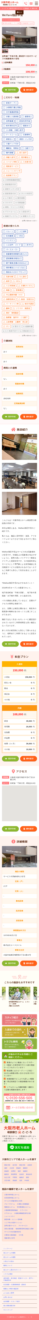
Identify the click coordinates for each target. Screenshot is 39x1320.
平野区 (15, 1177)
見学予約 (10, 90)
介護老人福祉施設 (10, 1235)
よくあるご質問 (8, 1293)
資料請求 (29, 90)
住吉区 (21, 1174)
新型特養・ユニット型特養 (13, 1219)
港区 (5, 1168)
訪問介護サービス (10, 1225)
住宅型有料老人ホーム (11, 1198)
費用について (7, 1265)
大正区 (12, 1168)
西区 (27, 1177)
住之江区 (7, 1177)
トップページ (7, 1248)
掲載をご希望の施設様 (10, 1289)
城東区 (25, 1171)
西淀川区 (7, 1165)
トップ (4, 8)
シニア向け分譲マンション (13, 1222)
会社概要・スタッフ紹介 (11, 1301)
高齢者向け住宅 (9, 1238)
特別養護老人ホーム (24, 1207)
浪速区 (15, 1180)
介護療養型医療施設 (11, 1210)
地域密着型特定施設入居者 (25, 1229)
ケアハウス (24, 1210)
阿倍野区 (14, 1174)
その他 (21, 1235)
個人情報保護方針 (9, 1305)
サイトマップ (7, 1310)
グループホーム (9, 1204)
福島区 (21, 1177)
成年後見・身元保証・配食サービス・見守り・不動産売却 (19, 1279)
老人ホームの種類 (9, 1253)
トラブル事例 (7, 1274)
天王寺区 (7, 1180)
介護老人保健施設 (23, 1204)
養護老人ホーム (9, 1207)
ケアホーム (8, 1213)
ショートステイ (9, 1216)
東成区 (6, 1171)
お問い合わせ (7, 1297)
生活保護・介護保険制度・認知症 (14, 1284)
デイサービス (23, 1225)
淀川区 (15, 1165)
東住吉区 (29, 1174)
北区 (20, 1180)
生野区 (13, 1171)
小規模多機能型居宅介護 (22, 1213)
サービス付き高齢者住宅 (12, 1232)
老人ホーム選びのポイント (12, 1270)
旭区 (19, 1171)
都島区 (25, 1168)
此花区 (30, 1165)
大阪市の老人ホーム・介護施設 (19, 8)
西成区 (18, 1168)
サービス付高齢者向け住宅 (13, 1201)
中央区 (27, 1180)
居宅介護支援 (8, 1229)
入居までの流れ (8, 1261)
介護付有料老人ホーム (11, 1195)
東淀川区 (22, 1165)
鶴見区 (6, 1174)
